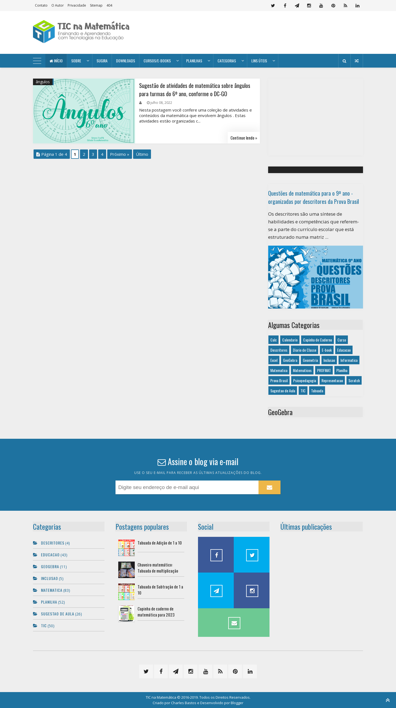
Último (142, 154)
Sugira (102, 60)
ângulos (43, 81)
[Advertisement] (263, 32)
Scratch (354, 380)
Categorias (227, 60)
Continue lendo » (243, 138)
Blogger (237, 702)
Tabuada (317, 390)
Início (56, 60)
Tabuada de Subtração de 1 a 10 (160, 590)
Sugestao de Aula (282, 390)
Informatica (349, 360)
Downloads (125, 60)
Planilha (341, 370)
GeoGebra (290, 360)
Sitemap (96, 5)
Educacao (344, 350)
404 (109, 5)
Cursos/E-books (157, 60)
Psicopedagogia (304, 380)
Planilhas (194, 60)
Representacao (332, 380)
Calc (273, 340)
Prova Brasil (279, 380)
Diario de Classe (304, 350)
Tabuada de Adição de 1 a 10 (160, 543)
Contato (41, 5)
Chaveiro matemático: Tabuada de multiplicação (158, 568)
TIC (303, 390)
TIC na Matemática (161, 697)
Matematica (278, 370)
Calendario (290, 340)
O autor (57, 5)
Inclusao (329, 360)
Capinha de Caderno (317, 340)
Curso (341, 340)
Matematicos (302, 370)
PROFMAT (324, 370)
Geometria (310, 360)
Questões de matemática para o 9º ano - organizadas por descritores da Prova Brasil (313, 197)
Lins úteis (259, 60)
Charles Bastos (183, 702)
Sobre (76, 60)
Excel (273, 360)
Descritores (278, 350)
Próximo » (119, 154)
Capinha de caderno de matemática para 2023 (156, 612)
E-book (327, 350)
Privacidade (77, 5)
